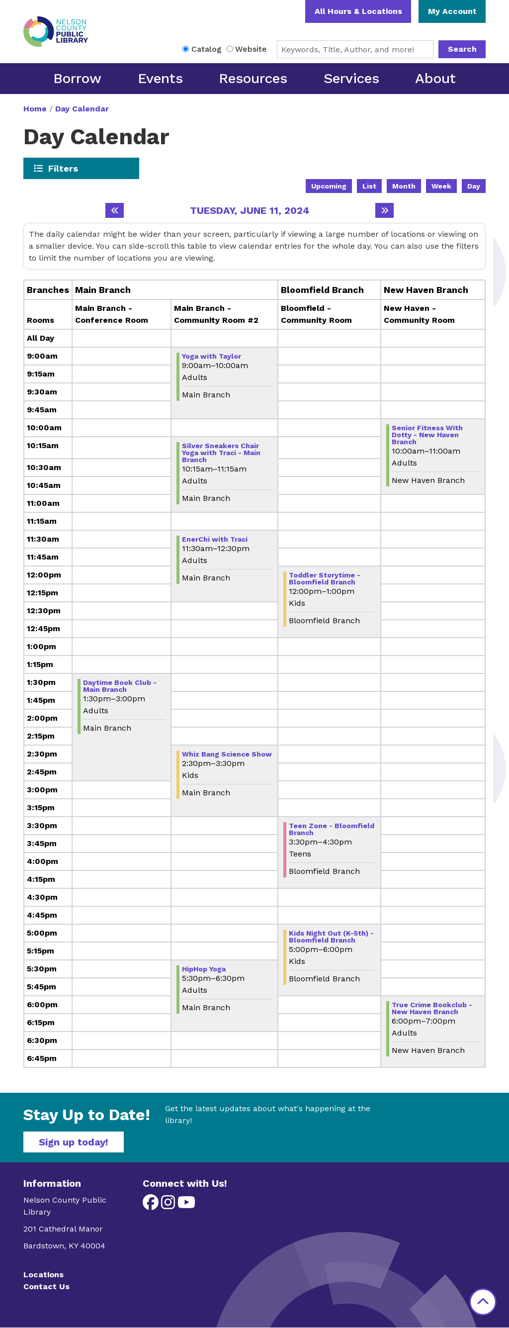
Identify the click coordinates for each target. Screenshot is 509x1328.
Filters (63, 168)
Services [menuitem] (351, 78)
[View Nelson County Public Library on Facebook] (152, 1205)
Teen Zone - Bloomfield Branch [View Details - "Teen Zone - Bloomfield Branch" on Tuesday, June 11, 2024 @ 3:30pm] (331, 829)
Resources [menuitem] (253, 78)
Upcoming (328, 186)
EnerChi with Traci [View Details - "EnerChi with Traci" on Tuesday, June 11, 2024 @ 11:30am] (215, 539)
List (369, 186)
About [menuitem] (435, 78)
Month (404, 186)
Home (35, 108)
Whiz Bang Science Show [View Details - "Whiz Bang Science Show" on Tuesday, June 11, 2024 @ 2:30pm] (227, 754)
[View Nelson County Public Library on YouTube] (186, 1205)
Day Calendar (82, 108)
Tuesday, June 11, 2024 (250, 210)
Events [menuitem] (160, 78)
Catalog (206, 49)
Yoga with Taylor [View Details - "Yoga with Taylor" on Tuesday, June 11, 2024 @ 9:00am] (211, 356)
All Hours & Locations (358, 11)
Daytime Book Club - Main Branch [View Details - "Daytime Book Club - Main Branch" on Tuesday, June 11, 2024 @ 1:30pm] (120, 686)
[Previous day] (114, 210)
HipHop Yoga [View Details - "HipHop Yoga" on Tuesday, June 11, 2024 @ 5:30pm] (204, 968)
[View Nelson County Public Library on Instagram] (169, 1205)
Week (441, 186)
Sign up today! (73, 1142)
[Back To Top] (483, 1302)
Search (462, 49)
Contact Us (46, 1286)
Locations (43, 1274)
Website (251, 49)
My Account (452, 11)
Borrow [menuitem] (77, 78)
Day (473, 186)
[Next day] (384, 210)
